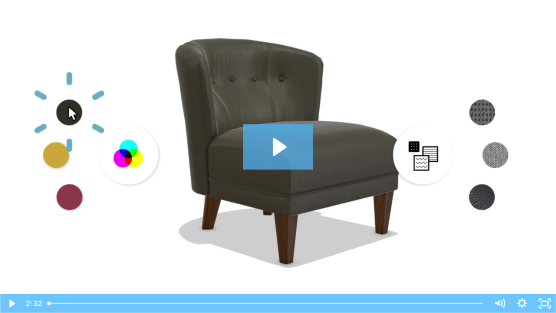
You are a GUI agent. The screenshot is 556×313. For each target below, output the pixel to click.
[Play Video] (11, 303)
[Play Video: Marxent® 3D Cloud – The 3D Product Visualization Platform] (278, 147)
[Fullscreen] (544, 303)
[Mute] (499, 303)
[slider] (266, 303)
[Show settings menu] (522, 303)
